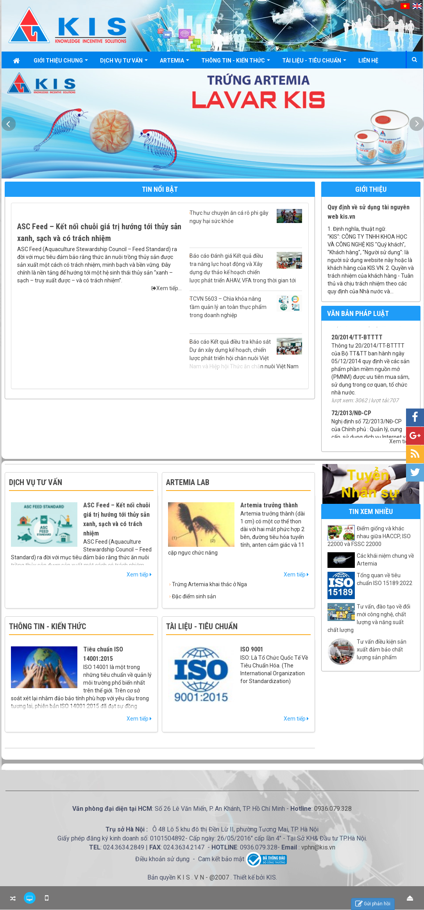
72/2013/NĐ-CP (351, 421)
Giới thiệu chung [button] (61, 62)
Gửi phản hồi (372, 904)
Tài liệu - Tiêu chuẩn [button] (314, 62)
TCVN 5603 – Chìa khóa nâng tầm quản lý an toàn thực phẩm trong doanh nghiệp (246, 306)
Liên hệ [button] (368, 60)
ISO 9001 (251, 649)
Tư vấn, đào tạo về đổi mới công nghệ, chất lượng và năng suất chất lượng (368, 618)
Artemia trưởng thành (269, 505)
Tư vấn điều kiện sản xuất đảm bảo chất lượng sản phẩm (381, 649)
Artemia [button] (174, 62)
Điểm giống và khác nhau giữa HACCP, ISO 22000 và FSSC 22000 (369, 536)
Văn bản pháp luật (358, 313)
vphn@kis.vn (318, 847)
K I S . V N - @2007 (204, 877)
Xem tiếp (401, 441)
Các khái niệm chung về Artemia (385, 560)
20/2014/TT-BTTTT (357, 346)
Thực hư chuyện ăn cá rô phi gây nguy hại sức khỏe (246, 216)
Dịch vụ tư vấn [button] (124, 62)
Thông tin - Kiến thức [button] (235, 62)
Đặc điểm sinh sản (194, 596)
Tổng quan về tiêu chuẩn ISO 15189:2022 (384, 579)
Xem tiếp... (166, 288)
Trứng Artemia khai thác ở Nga (209, 584)
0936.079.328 (333, 808)
